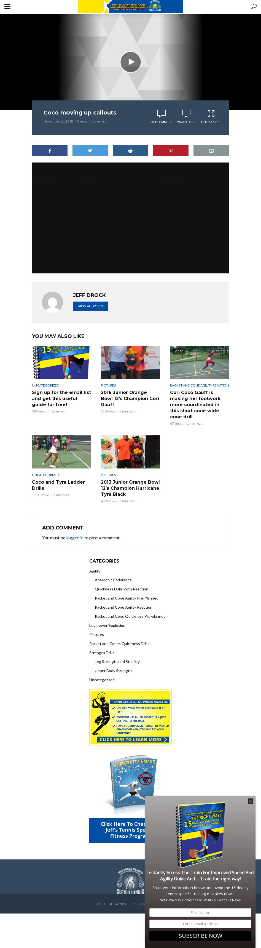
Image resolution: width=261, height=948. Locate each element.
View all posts (90, 306)
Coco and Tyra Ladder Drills (58, 485)
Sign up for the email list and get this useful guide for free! (61, 398)
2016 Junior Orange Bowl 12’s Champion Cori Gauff (130, 398)
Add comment (161, 122)
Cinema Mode (211, 117)
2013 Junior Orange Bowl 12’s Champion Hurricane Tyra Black (130, 488)
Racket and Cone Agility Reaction (199, 385)
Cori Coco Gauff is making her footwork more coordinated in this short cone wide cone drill (195, 404)
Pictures (108, 385)
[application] (130, 218)
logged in (75, 537)
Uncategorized (45, 385)
